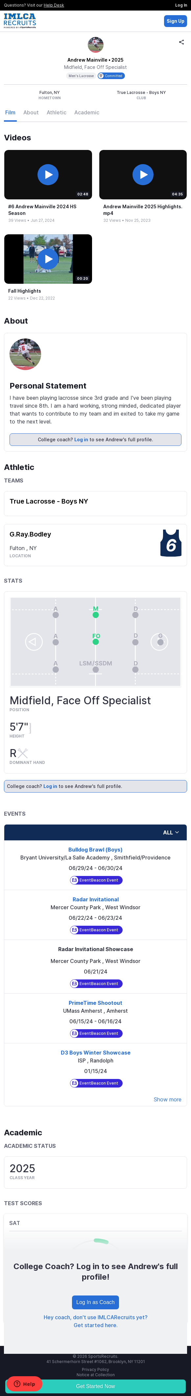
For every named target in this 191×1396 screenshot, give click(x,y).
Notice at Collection (96, 1374)
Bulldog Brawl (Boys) (95, 849)
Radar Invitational (96, 899)
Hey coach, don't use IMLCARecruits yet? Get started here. (96, 1321)
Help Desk (54, 5)
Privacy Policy (95, 1369)
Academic (86, 112)
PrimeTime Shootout (95, 1003)
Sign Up (175, 21)
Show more (167, 1099)
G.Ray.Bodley (30, 534)
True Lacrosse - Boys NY (49, 501)
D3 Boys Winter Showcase (96, 1052)
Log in (81, 439)
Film (10, 112)
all (171, 832)
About (31, 112)
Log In (181, 5)
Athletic (56, 112)
